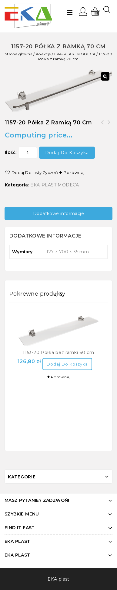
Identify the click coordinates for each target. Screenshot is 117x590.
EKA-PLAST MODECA (74, 54)
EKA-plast (58, 579)
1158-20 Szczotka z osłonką (102, 126)
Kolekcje (43, 54)
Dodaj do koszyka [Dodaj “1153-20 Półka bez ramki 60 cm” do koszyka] (67, 364)
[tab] (58, 213)
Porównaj (74, 172)
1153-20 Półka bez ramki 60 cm (109, 126)
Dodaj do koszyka (67, 152)
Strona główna (18, 54)
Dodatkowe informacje (58, 213)
